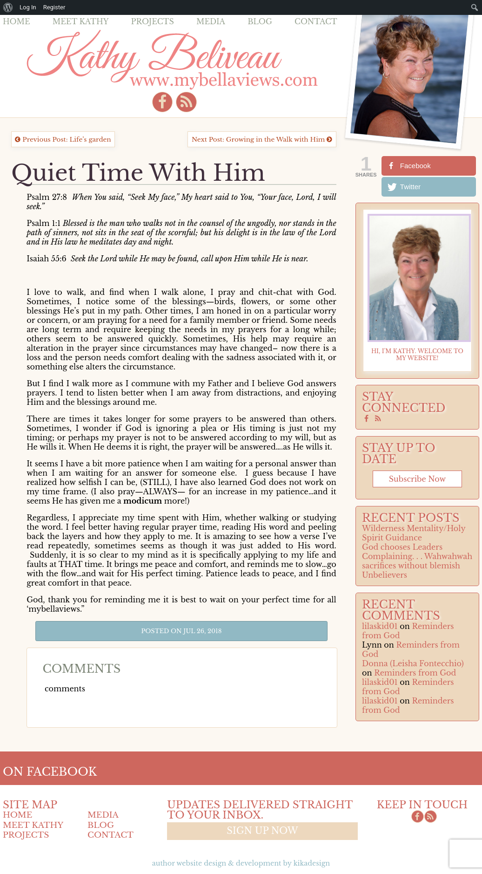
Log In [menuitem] (28, 7)
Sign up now (262, 830)
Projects (152, 21)
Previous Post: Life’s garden (63, 139)
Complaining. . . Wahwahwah (417, 556)
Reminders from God (415, 672)
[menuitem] (8, 7)
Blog (260, 21)
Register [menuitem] (54, 7)
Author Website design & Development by (241, 863)
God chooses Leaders (402, 547)
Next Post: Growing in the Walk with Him (262, 139)
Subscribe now (417, 479)
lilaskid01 (380, 626)
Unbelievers (384, 575)
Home (16, 21)
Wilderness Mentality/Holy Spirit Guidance (413, 533)
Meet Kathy (81, 21)
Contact (316, 21)
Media (210, 21)
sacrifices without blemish (411, 565)
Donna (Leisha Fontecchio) (413, 663)
